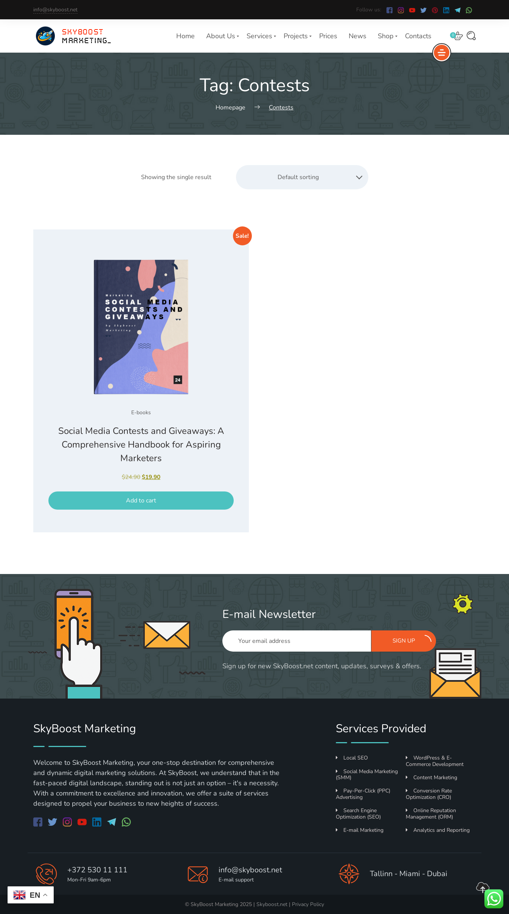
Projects (296, 36)
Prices (328, 36)
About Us (220, 36)
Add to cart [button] (141, 500)
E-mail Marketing (359, 830)
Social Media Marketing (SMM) (367, 774)
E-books (141, 412)
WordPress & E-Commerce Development (435, 761)
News (357, 36)
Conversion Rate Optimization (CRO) (429, 794)
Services (259, 36)
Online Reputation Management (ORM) (431, 813)
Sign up (412, 640)
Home (185, 36)
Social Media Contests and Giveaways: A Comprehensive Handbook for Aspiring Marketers (141, 444)
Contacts (418, 36)
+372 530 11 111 (97, 870)
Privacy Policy (308, 904)
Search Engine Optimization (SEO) (358, 813)
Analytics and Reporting (438, 830)
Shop (386, 36)
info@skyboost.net (55, 9)
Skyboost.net (271, 904)
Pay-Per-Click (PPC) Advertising (363, 794)
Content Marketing (431, 777)
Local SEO (352, 757)
